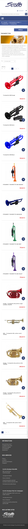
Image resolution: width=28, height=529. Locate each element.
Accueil (4, 22)
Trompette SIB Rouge (9, 95)
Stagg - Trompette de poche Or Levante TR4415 (12, 393)
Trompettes (4, 23)
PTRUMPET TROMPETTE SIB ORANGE (13, 184)
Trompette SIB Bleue (8, 154)
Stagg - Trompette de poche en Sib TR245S (13, 363)
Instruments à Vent (14, 22)
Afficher (3, 66)
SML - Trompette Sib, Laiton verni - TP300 (12, 334)
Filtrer (20, 30)
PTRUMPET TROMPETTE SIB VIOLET (12, 273)
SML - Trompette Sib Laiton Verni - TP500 (12, 423)
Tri (2, 61)
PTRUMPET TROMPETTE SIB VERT (12, 244)
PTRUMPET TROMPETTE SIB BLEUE (12, 214)
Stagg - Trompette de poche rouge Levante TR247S (13, 304)
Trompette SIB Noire (8, 125)
